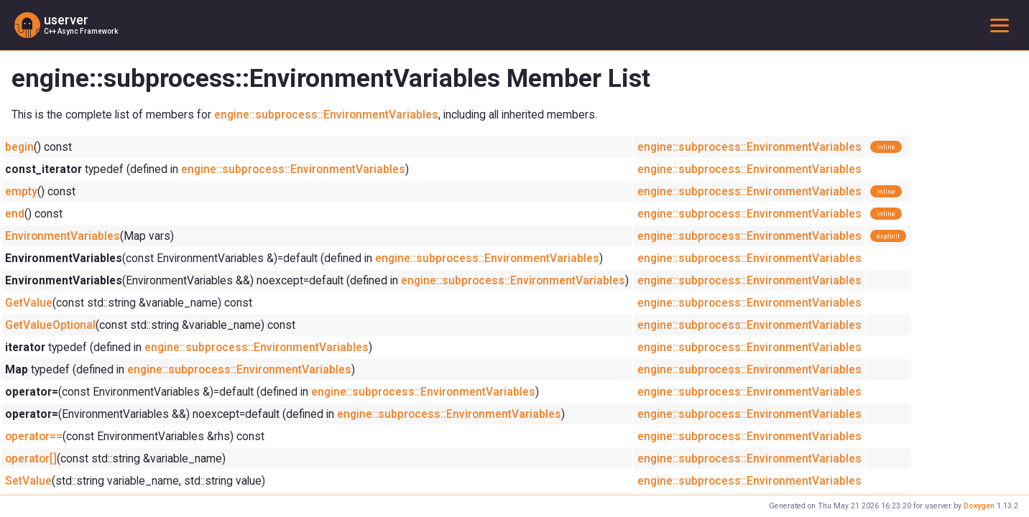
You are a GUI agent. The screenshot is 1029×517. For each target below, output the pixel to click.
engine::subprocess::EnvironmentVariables (326, 114)
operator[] (31, 458)
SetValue (28, 480)
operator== (34, 436)
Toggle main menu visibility (1002, 24)
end (14, 213)
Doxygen (979, 506)
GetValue (28, 302)
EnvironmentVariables (62, 235)
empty (21, 191)
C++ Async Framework (81, 31)
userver (66, 20)
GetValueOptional (50, 325)
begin (19, 146)
